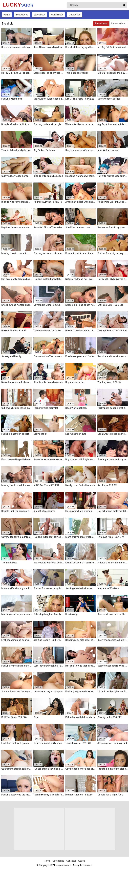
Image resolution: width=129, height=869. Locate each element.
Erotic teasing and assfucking (16, 640)
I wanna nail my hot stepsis (48, 691)
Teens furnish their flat (45, 408)
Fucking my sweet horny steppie (80, 691)
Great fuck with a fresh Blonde (80, 562)
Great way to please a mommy (112, 433)
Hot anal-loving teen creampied (80, 665)
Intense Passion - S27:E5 (79, 794)
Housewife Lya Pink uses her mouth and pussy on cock (112, 201)
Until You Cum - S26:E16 (110, 305)
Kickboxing (71, 614)
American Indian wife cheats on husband (80, 201)
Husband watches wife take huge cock (80, 176)
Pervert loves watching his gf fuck (80, 330)
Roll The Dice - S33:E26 (14, 717)
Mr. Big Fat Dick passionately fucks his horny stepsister (112, 47)
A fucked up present (108, 150)
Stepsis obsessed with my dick (16, 47)
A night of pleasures (44, 511)
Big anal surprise (74, 382)
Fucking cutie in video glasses (48, 124)
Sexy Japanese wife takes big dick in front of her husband (80, 150)
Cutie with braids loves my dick (16, 408)
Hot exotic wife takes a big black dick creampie (16, 279)
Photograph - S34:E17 (109, 717)
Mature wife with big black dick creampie (16, 588)
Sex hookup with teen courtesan (48, 562)
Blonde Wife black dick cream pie (16, 124)
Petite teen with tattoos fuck (80, 717)
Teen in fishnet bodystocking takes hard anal (16, 150)
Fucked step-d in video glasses (48, 768)
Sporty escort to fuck (108, 98)
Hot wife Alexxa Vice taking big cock (112, 176)
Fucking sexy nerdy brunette (48, 253)
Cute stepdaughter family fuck (48, 614)
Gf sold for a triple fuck (110, 794)
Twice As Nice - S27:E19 (110, 537)
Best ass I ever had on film (111, 614)
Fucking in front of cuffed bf (48, 537)
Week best (39, 14)
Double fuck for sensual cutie (16, 511)
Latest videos (118, 23)
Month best (57, 14)
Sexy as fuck (40, 433)
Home (7, 14)
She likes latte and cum (78, 227)
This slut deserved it (76, 73)
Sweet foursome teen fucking (48, 459)
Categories (74, 14)
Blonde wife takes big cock (48, 176)
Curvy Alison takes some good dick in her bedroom (16, 176)
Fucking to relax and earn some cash (16, 665)
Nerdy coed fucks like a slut (80, 485)
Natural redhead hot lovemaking (80, 279)
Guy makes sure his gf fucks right (16, 537)
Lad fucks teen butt (75, 433)
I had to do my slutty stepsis (112, 768)
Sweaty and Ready (11, 356)
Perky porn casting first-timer (112, 408)
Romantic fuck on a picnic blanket (80, 253)
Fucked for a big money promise (112, 253)
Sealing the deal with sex (78, 588)
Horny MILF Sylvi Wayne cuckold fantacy (112, 279)
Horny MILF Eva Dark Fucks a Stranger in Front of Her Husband (16, 73)
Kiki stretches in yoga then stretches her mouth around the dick (80, 47)
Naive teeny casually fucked (16, 382)
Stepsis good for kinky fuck (112, 743)
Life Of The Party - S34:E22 (79, 98)
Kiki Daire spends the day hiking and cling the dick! (112, 73)
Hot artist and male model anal (112, 511)
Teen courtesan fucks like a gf (48, 330)
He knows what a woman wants (80, 511)
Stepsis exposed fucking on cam (112, 665)
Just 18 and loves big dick (47, 47)
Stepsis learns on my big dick (48, 73)
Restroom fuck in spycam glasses (112, 227)
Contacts (71, 860)
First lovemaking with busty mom (16, 459)
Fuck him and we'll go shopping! (16, 743)
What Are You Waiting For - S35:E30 (112, 562)
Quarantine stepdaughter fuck (16, 768)
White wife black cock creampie (80, 124)
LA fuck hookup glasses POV (112, 691)
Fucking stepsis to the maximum (16, 794)
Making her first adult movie (16, 485)
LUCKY (11, 5)
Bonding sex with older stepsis (80, 640)
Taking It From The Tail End (112, 330)
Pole (35, 717)
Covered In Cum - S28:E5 (46, 305)
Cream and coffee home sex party (48, 356)
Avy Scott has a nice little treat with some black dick (112, 124)
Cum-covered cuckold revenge (48, 665)
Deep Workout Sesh (76, 408)
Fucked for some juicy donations (48, 588)
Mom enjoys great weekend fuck (80, 537)
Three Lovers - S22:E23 (78, 743)
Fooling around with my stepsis (112, 459)
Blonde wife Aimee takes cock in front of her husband (16, 201)
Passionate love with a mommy (112, 356)
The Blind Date (9, 562)
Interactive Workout (108, 588)
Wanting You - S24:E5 (109, 382)
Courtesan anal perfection (47, 743)
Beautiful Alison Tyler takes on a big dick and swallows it (48, 227)
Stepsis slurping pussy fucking (80, 305)
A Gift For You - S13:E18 (46, 485)
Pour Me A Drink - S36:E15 (47, 201)
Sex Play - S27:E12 (107, 485)
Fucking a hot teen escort (15, 433)
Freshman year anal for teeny (80, 356)
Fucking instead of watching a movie (48, 279)
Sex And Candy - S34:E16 (47, 640)
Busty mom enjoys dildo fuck (112, 640)
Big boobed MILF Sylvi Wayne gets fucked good (80, 459)
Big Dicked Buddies (44, 150)
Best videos (22, 14)
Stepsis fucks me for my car (16, 691)
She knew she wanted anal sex (16, 305)
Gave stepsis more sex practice (80, 768)
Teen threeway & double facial (48, 794)
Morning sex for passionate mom (16, 614)
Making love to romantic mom (16, 253)
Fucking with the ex (11, 98)
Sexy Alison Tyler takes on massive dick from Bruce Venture (48, 98)
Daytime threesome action (15, 227)
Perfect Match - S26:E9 (13, 330)
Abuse (81, 860)
